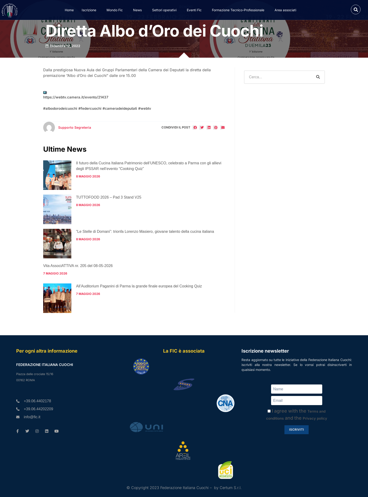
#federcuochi (89, 108)
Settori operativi (165, 10)
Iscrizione (90, 10)
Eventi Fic (195, 10)
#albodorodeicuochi (60, 108)
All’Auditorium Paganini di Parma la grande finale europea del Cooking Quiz (139, 286)
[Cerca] (318, 77)
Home (69, 10)
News (138, 10)
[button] (355, 9)
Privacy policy (315, 418)
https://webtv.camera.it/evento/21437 (75, 97)
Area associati (287, 10)
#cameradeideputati (120, 108)
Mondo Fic (116, 10)
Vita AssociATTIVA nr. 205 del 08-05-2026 (78, 266)
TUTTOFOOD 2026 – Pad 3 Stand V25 (108, 197)
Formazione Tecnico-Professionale (239, 10)
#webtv (144, 108)
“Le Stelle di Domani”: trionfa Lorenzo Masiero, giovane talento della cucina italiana (145, 231)
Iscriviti (296, 429)
